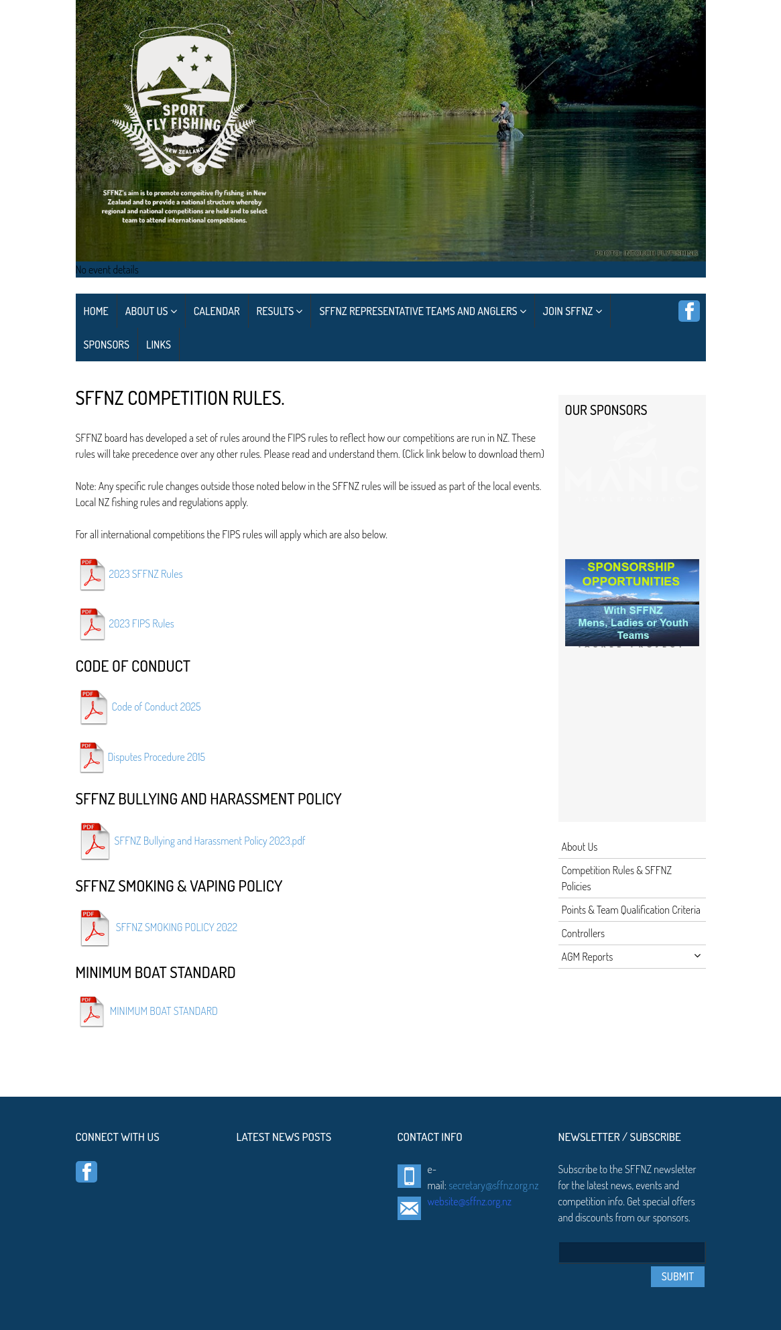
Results (280, 311)
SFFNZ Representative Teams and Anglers (422, 311)
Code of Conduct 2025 (156, 706)
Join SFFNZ (572, 311)
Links (158, 344)
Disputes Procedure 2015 (156, 756)
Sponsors (106, 344)
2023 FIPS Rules (141, 622)
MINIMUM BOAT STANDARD (164, 1010)
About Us (151, 311)
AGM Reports (631, 956)
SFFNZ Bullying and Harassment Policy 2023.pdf (210, 840)
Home (96, 311)
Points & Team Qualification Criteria (631, 909)
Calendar (217, 311)
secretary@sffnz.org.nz (493, 1185)
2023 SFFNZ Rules (146, 573)
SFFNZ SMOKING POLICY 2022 (176, 927)
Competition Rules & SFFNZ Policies (617, 878)
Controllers (583, 933)
